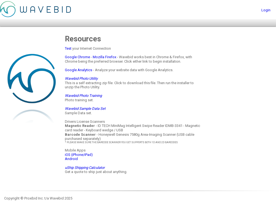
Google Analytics (78, 70)
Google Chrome (77, 57)
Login (265, 10)
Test (68, 48)
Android (71, 159)
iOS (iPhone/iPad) (79, 155)
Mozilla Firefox (104, 57)
